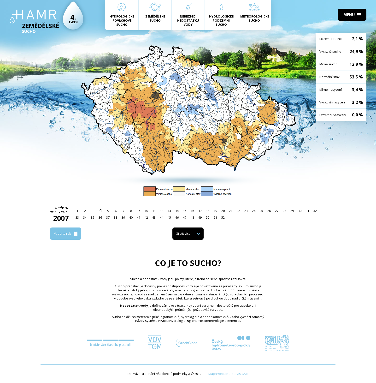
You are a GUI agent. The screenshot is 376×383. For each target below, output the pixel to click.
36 (100, 217)
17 (200, 211)
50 (207, 217)
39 (123, 217)
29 (292, 211)
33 (77, 217)
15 (184, 211)
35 (92, 217)
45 (169, 217)
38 (115, 217)
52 (223, 217)
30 (299, 211)
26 (269, 211)
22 (238, 211)
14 (177, 211)
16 (192, 211)
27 (276, 211)
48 (192, 217)
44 (161, 217)
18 (207, 211)
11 (154, 211)
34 (85, 217)
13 (169, 211)
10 (146, 211)
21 (230, 211)
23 (246, 211)
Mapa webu (217, 373)
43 (154, 217)
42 (146, 217)
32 (315, 211)
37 (108, 217)
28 (284, 211)
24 (253, 211)
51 (215, 217)
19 (215, 211)
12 (161, 211)
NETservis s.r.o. (237, 373)
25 (261, 211)
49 (200, 217)
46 (177, 217)
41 (138, 217)
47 (184, 217)
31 (307, 211)
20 (223, 211)
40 (131, 217)
